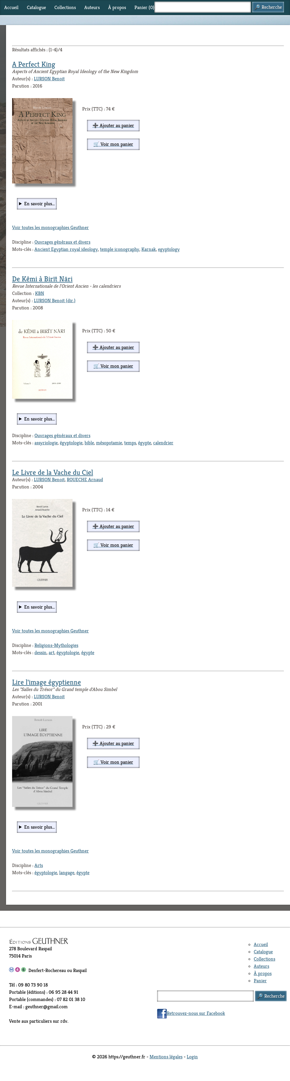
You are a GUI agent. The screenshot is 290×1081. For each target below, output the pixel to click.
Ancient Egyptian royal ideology (66, 249)
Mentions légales (166, 1057)
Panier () (144, 7)
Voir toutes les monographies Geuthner (50, 227)
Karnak (148, 249)
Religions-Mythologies (56, 645)
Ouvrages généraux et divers (62, 242)
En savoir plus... (39, 203)
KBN (39, 293)
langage (66, 872)
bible (89, 443)
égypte (144, 443)
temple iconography (119, 249)
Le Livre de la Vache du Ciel (52, 472)
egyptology (169, 249)
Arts (38, 865)
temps (130, 443)
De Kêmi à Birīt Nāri (42, 278)
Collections (65, 7)
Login (192, 1057)
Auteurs (92, 7)
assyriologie (46, 443)
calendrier (163, 443)
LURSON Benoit (49, 78)
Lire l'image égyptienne (46, 682)
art (51, 652)
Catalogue (36, 7)
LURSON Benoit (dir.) (55, 300)
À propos (117, 7)
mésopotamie (109, 443)
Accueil (11, 7)
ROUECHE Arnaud (85, 479)
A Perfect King (33, 64)
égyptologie (71, 443)
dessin (40, 652)
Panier (260, 980)
